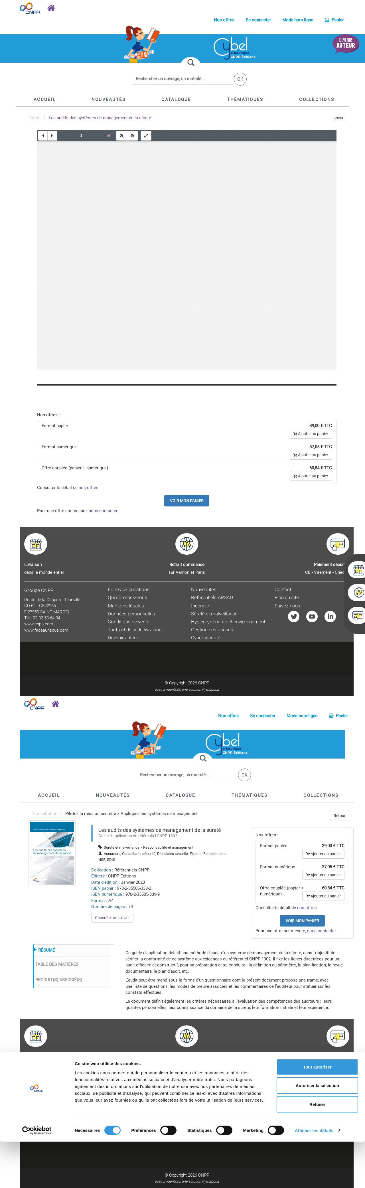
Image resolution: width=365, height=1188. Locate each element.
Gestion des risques (212, 629)
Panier (334, 20)
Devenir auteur (123, 637)
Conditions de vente (128, 622)
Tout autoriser (317, 1113)
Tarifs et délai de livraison (135, 629)
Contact (283, 589)
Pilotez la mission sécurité (90, 813)
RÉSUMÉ (46, 950)
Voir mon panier (187, 500)
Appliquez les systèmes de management (159, 813)
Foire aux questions (128, 589)
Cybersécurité (205, 637)
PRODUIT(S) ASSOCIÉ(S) (58, 979)
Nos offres (224, 20)
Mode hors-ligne (297, 20)
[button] (176, 99)
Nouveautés (203, 589)
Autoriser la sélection (317, 1132)
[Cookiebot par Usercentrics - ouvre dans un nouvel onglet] (37, 1177)
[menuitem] (52, 852)
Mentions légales (126, 606)
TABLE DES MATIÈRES (56, 964)
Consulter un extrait (112, 917)
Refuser (317, 1150)
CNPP (203, 683)
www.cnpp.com (38, 624)
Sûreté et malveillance (214, 614)
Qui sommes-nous (127, 597)
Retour (338, 118)
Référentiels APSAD (212, 597)
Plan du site (287, 597)
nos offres (88, 487)
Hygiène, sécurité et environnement (228, 622)
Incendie (200, 606)
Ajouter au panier (310, 433)
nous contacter (103, 510)
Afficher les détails (314, 1176)
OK (240, 79)
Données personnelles (131, 614)
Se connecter (258, 20)
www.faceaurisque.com (46, 630)
